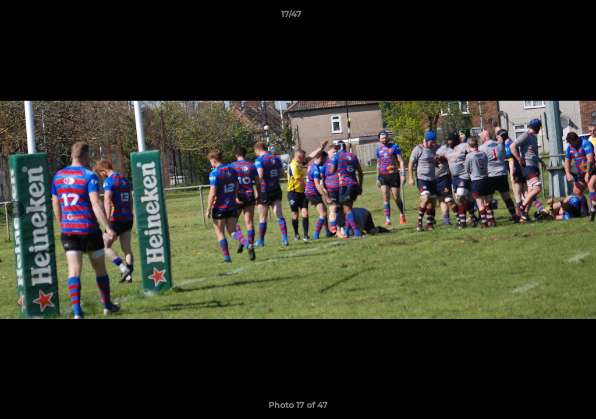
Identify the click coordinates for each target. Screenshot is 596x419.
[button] (547, 17)
